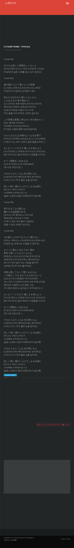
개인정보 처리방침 (65, 539)
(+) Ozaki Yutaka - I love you (17, 46)
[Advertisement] (37, 29)
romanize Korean (10, 375)
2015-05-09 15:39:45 (13, 50)
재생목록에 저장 (54, 424)
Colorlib (14, 540)
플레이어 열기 (42, 424)
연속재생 (66, 424)
